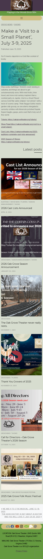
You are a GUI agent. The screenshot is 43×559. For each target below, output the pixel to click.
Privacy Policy (21, 551)
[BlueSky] (7, 527)
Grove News (6, 25)
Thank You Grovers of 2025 (16, 381)
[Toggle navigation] (21, 18)
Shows (17, 25)
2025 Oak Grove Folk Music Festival (21, 496)
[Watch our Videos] (17, 527)
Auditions (5, 202)
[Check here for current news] (12, 527)
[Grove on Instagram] (21, 527)
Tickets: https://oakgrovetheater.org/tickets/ (19, 119)
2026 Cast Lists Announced (16, 208)
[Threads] (35, 527)
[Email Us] (30, 527)
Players (24, 202)
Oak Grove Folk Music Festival (24, 492)
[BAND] (26, 527)
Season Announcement (21, 260)
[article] (21, 114)
